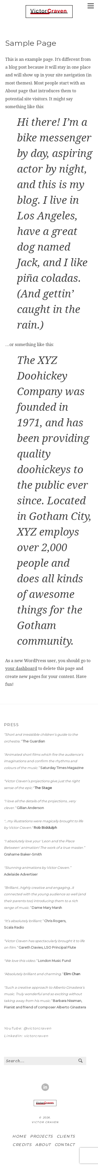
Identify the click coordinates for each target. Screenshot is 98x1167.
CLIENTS (66, 1136)
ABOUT (43, 1144)
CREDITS (22, 1144)
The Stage (43, 788)
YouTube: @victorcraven (27, 1028)
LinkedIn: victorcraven (26, 1036)
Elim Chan (72, 974)
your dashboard (21, 668)
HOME (19, 1136)
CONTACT (65, 1144)
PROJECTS (41, 1136)
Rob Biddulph (45, 828)
